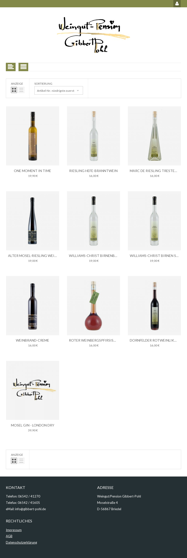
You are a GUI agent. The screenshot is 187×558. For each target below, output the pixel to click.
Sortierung (43, 83)
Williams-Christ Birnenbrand (96, 256)
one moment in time (32, 171)
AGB (9, 536)
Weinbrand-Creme (32, 340)
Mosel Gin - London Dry (32, 425)
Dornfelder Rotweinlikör (154, 340)
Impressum (14, 530)
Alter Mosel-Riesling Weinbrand (38, 256)
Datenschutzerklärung (21, 542)
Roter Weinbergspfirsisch (93, 340)
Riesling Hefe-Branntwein (93, 171)
